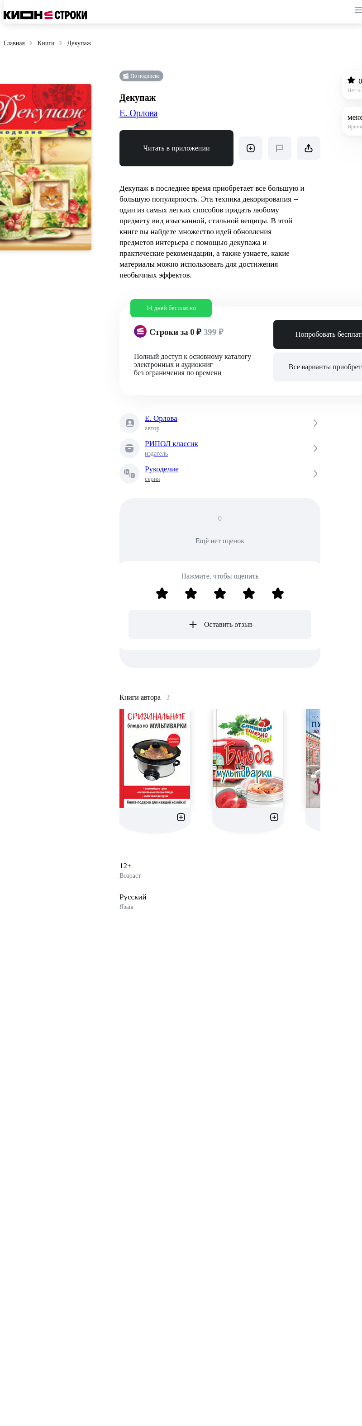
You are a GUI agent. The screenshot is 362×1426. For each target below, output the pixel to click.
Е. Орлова (138, 113)
